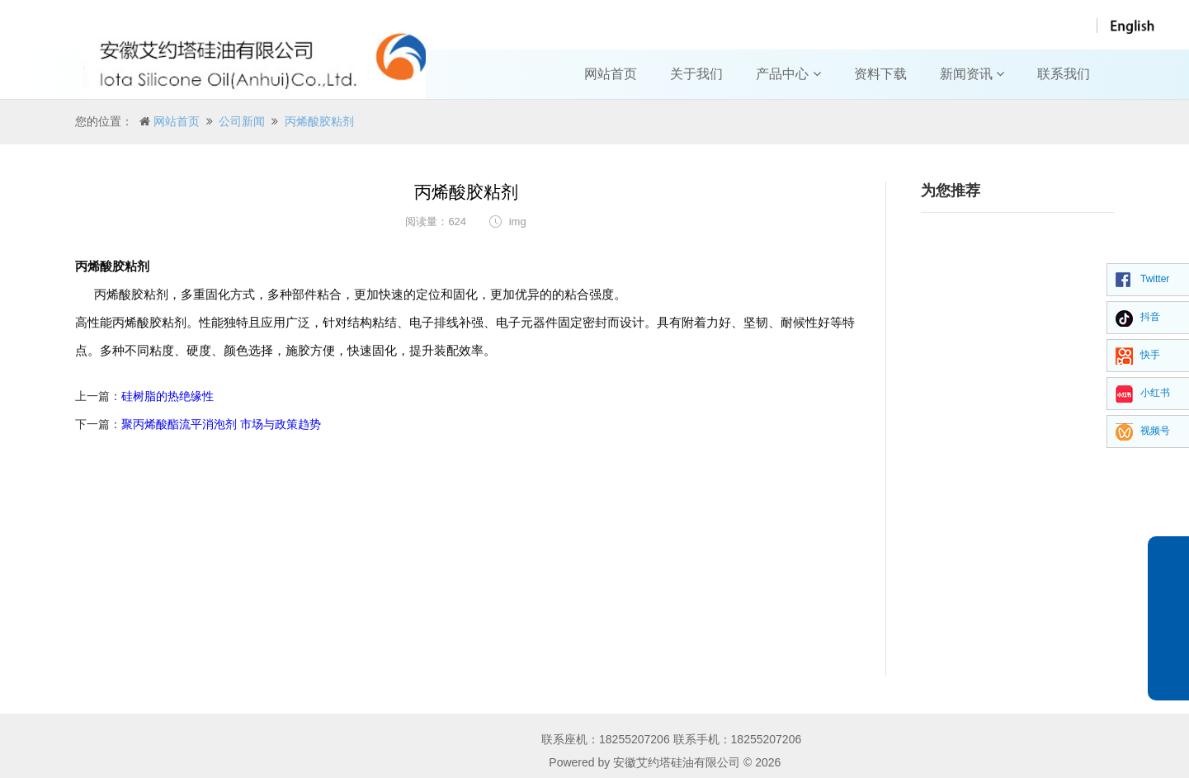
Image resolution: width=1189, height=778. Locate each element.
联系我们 (1063, 74)
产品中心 (788, 74)
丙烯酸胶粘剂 (319, 121)
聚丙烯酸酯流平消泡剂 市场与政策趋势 (221, 424)
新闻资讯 (972, 74)
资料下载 (880, 74)
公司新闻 (242, 121)
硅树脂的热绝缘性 (167, 396)
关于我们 (696, 74)
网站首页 (610, 74)
